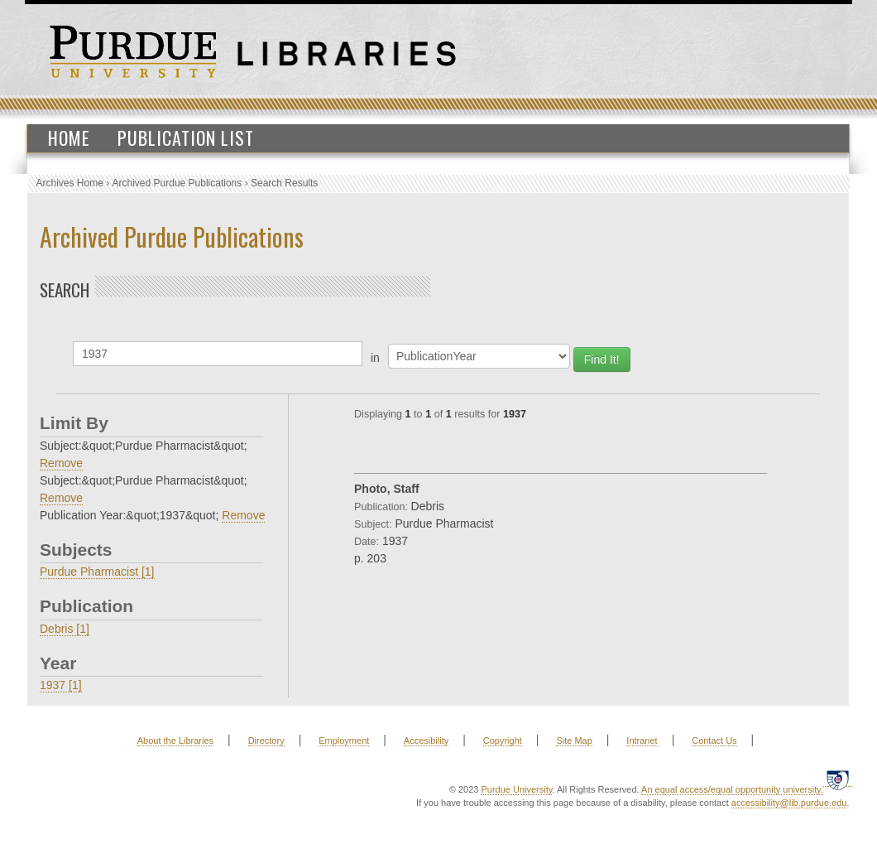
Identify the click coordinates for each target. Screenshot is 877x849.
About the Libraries (175, 740)
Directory (266, 740)
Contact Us (714, 740)
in (375, 357)
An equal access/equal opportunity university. (732, 789)
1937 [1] (61, 685)
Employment (344, 740)
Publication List (185, 137)
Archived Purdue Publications (177, 183)
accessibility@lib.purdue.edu (789, 803)
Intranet (641, 740)
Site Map (574, 740)
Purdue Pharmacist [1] (97, 571)
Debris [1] (64, 628)
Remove (61, 463)
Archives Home (69, 183)
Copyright (502, 740)
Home (69, 137)
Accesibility (426, 740)
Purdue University (516, 789)
